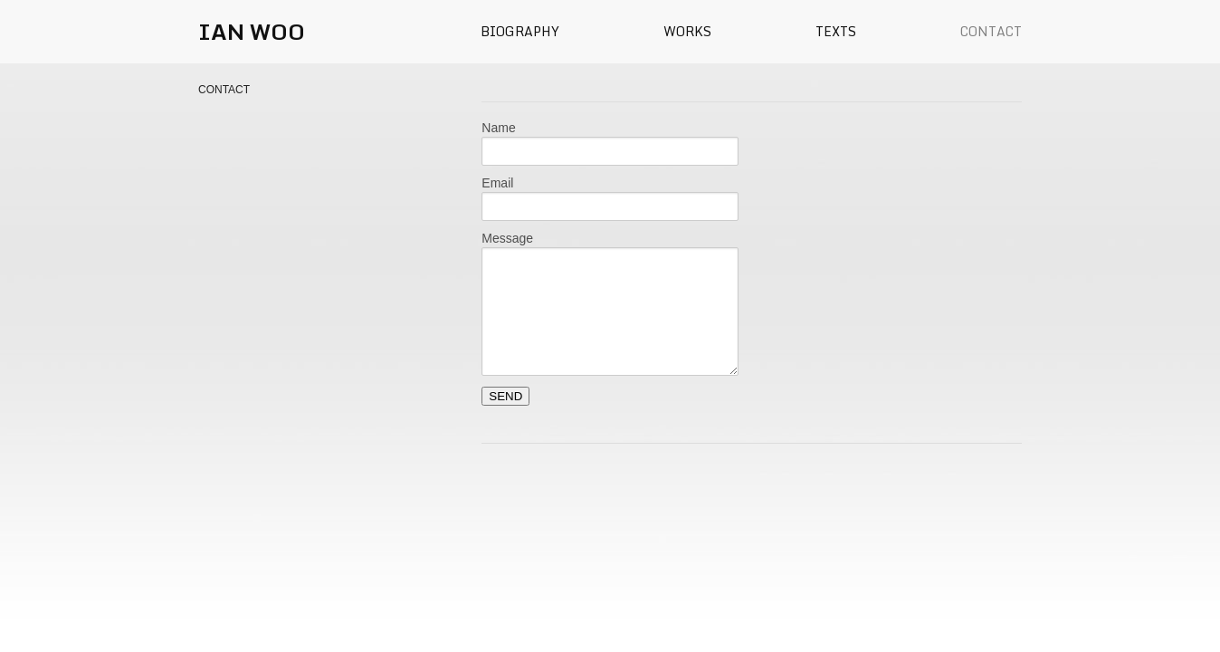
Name (498, 127)
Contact (991, 31)
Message (507, 238)
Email (497, 183)
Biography (520, 31)
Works (687, 31)
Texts (835, 31)
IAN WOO (251, 31)
